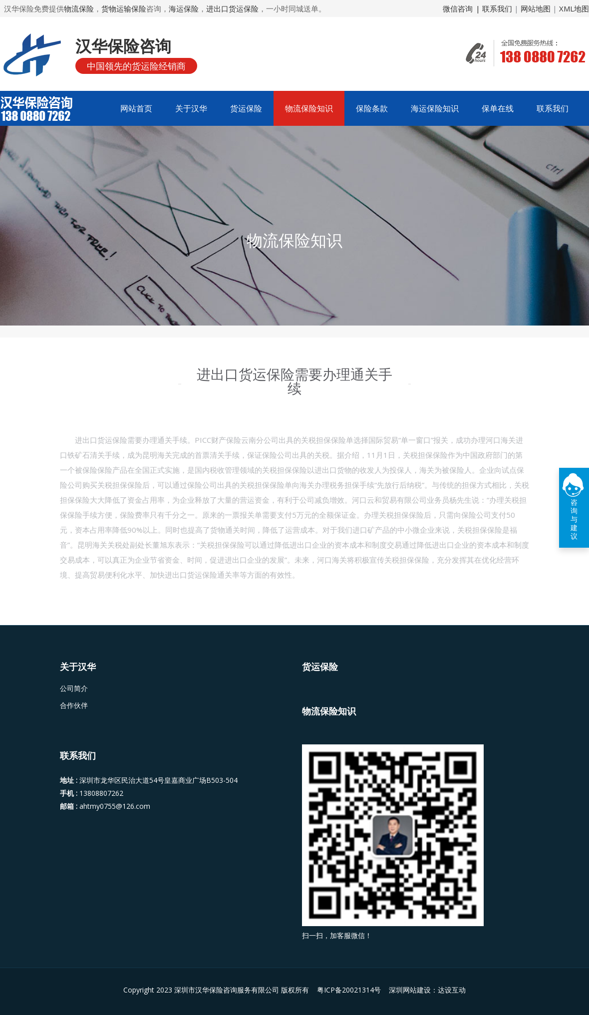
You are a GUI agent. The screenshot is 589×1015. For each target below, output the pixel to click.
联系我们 (553, 108)
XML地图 (574, 8)
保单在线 (498, 108)
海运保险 (184, 8)
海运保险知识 (435, 108)
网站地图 (536, 8)
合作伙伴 (74, 705)
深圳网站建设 (410, 990)
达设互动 (452, 990)
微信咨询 (458, 8)
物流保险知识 (309, 108)
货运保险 (246, 108)
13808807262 (101, 793)
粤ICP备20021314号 (350, 990)
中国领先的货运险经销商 (136, 66)
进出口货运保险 (232, 8)
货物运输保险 (123, 8)
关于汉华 (191, 108)
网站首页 (136, 108)
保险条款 (372, 108)
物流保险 (79, 8)
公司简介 (74, 688)
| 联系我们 (495, 8)
